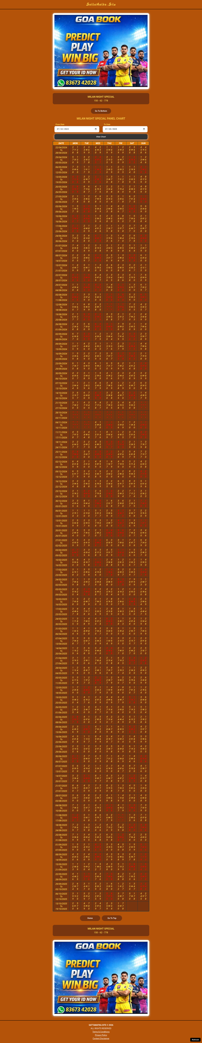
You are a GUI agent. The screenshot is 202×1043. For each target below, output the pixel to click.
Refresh (195, 1040)
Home (90, 918)
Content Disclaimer (101, 1038)
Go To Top (112, 918)
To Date (107, 124)
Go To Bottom (101, 111)
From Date (60, 124)
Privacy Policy (101, 1035)
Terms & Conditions (101, 1032)
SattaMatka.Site (101, 4)
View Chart (101, 137)
